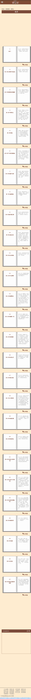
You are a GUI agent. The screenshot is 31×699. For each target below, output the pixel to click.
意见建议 (12, 693)
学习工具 (17, 692)
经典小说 (12, 689)
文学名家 (17, 689)
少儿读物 (6, 689)
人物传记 (17, 690)
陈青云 (12, 9)
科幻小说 (6, 690)
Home (3, 9)
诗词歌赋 (23, 692)
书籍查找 (6, 693)
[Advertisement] (15, 29)
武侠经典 (8, 9)
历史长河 (23, 690)
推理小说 (23, 689)
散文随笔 (12, 692)
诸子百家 (6, 692)
